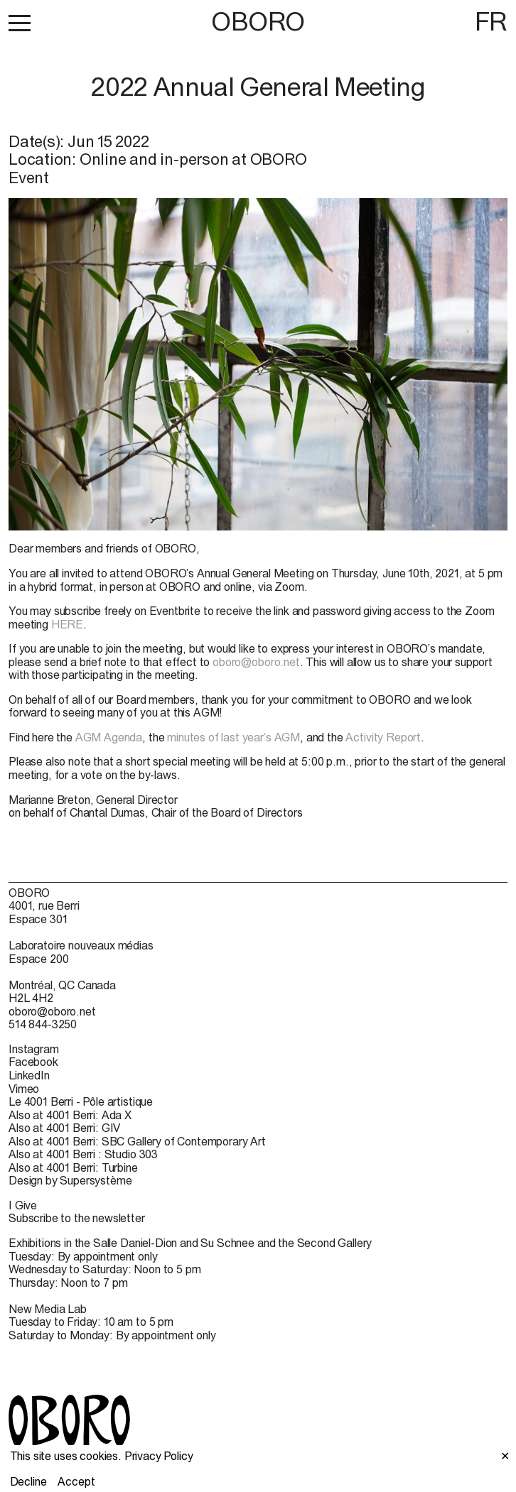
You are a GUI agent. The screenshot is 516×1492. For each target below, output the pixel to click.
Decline (28, 1481)
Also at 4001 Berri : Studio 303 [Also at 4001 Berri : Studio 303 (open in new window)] (83, 1154)
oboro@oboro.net (256, 661)
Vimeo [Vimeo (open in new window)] (24, 1088)
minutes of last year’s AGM (233, 737)
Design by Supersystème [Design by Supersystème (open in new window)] (70, 1180)
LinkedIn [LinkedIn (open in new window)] (29, 1075)
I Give (23, 1205)
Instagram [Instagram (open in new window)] (34, 1048)
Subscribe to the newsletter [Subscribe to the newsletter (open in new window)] (77, 1217)
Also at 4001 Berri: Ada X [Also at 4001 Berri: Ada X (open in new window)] (70, 1115)
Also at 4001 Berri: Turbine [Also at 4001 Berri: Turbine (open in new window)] (73, 1167)
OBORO (258, 22)
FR (491, 21)
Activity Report (383, 737)
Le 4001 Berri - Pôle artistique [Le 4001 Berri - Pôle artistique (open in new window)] (81, 1101)
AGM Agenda (108, 737)
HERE (67, 624)
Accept (76, 1481)
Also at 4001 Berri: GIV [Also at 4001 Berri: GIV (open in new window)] (64, 1127)
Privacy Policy (158, 1455)
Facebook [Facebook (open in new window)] (33, 1061)
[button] (20, 23)
